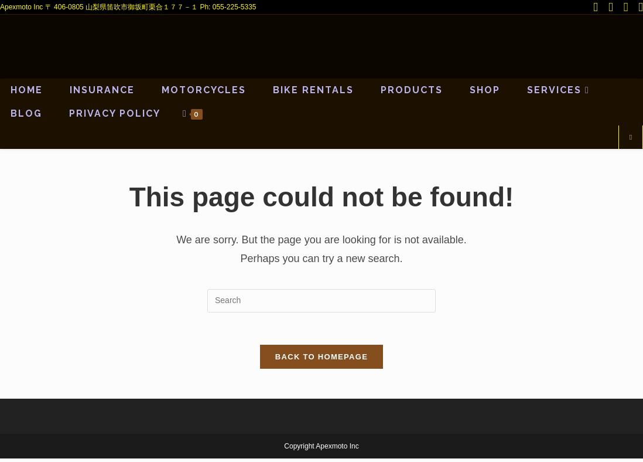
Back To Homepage (321, 360)
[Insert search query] (321, 300)
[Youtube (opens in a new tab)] (627, 7)
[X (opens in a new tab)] (596, 7)
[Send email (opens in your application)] (638, 7)
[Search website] (631, 137)
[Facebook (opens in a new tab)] (612, 7)
